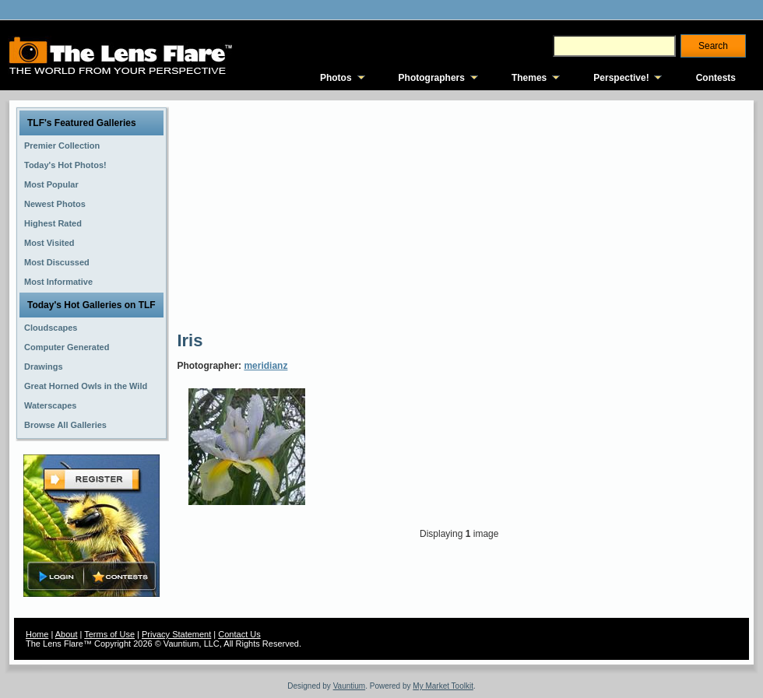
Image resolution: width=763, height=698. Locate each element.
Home (37, 634)
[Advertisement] (387, 214)
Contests (716, 77)
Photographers (432, 77)
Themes (529, 77)
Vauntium (349, 686)
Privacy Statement (176, 634)
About (66, 634)
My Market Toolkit (443, 686)
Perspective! (621, 77)
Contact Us (239, 634)
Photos (336, 77)
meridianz (265, 365)
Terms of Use (109, 634)
